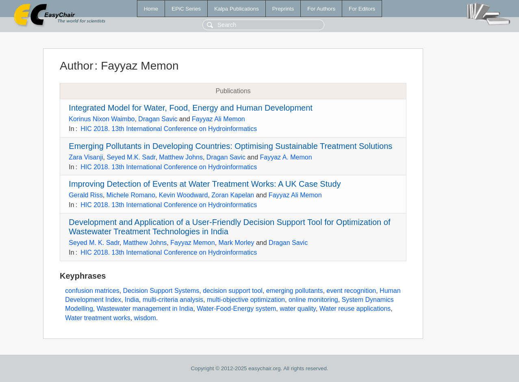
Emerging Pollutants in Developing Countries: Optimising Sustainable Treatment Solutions (230, 146)
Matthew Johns (181, 157)
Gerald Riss (86, 195)
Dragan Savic (157, 119)
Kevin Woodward (183, 195)
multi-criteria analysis (173, 299)
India (132, 299)
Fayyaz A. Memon (286, 157)
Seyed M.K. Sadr (130, 157)
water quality (298, 308)
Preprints (283, 9)
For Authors (321, 9)
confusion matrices (92, 290)
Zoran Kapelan (232, 195)
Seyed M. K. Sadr (94, 242)
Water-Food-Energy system (236, 308)
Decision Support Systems (161, 290)
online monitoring (313, 299)
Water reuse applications (355, 308)
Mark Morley (236, 242)
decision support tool (233, 290)
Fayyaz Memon (192, 242)
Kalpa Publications (236, 9)
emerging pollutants (294, 290)
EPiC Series (186, 9)
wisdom (145, 317)
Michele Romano (130, 195)
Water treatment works (97, 317)
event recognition (351, 290)
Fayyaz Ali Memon (218, 119)
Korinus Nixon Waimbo (102, 119)
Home (151, 9)
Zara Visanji (86, 157)
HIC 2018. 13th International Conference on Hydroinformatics (168, 128)
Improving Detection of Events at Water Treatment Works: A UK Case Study (205, 183)
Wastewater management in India (145, 308)
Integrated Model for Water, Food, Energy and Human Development (191, 107)
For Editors (362, 9)
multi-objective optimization (246, 299)
